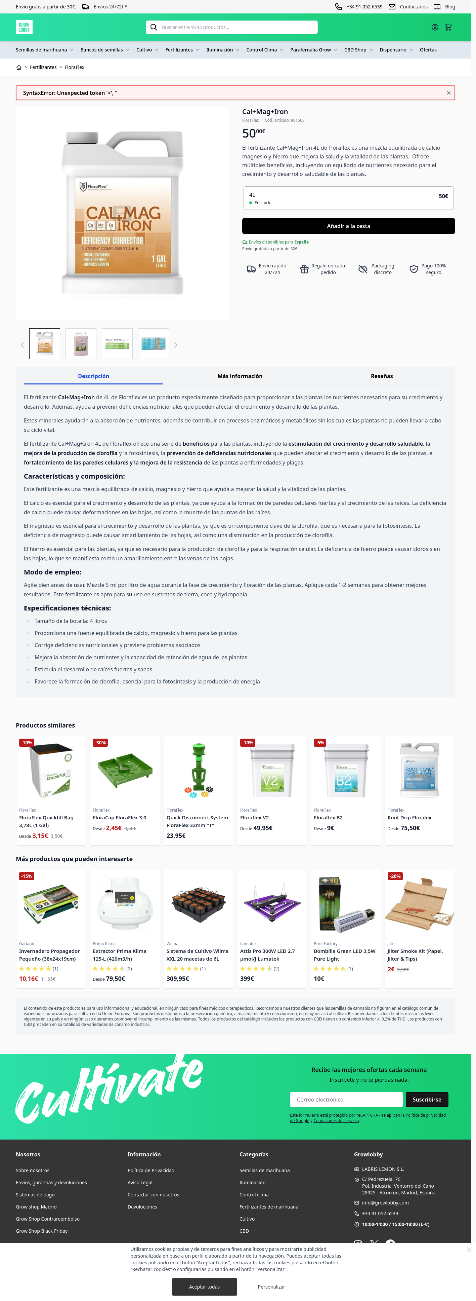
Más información (240, 376)
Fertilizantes (183, 49)
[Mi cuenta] (435, 27)
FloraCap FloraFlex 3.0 (119, 817)
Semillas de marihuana (45, 49)
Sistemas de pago (35, 1194)
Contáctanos (414, 6)
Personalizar (271, 1287)
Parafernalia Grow (314, 49)
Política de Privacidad (151, 1170)
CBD (244, 1231)
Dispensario (397, 49)
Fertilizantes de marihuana (269, 1206)
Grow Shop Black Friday (42, 1231)
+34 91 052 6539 (380, 1213)
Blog (450, 6)
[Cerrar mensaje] (449, 93)
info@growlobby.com (385, 1202)
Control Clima (265, 49)
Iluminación (223, 49)
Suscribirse (427, 1099)
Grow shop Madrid (36, 1206)
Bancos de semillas (105, 49)
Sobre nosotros (32, 1170)
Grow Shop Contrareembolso (48, 1219)
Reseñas (382, 376)
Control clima (254, 1194)
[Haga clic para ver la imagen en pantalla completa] (122, 213)
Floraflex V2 (254, 817)
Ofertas (428, 49)
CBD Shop (359, 49)
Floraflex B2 (328, 817)
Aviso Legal (140, 1182)
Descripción (93, 376)
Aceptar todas (204, 1287)
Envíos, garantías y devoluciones (51, 1182)
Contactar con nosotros (153, 1194)
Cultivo (148, 49)
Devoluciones (142, 1206)
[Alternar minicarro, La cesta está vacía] (448, 27)
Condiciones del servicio (336, 1120)
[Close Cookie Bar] (469, 1250)
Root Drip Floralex (410, 817)
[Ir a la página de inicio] (24, 27)
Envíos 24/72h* (110, 6)
